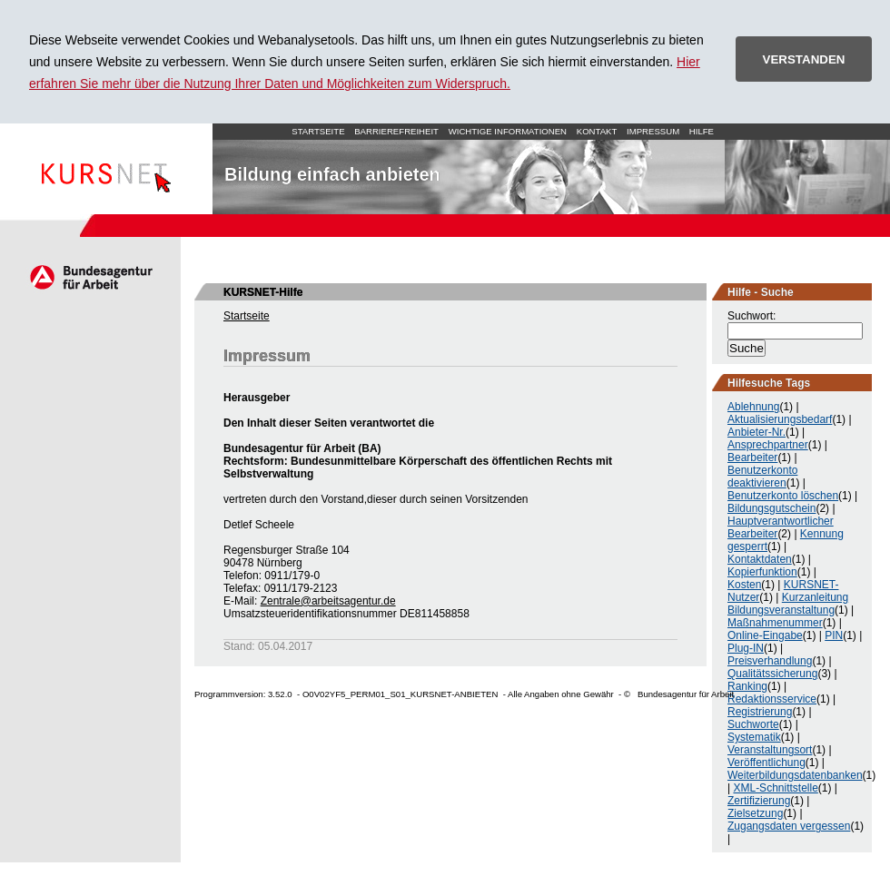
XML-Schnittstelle (775, 788)
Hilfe (701, 131)
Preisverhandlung (769, 661)
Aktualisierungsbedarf (779, 419)
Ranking (747, 686)
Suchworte (753, 724)
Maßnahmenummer (775, 622)
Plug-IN (745, 648)
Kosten (744, 584)
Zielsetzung (755, 813)
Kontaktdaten (759, 559)
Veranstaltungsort (769, 749)
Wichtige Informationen (508, 131)
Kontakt (597, 131)
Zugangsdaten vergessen (788, 826)
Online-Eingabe (765, 635)
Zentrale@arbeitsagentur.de (328, 601)
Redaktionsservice (771, 699)
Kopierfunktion (762, 572)
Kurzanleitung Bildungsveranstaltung (787, 603)
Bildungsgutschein (771, 508)
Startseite (106, 168)
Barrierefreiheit (396, 131)
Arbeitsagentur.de (90, 277)
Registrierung (759, 711)
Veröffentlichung (766, 762)
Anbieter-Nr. (756, 432)
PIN (834, 635)
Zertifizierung (758, 800)
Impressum (653, 131)
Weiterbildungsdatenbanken (795, 775)
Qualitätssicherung (772, 673)
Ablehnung (753, 406)
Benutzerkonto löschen (782, 495)
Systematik (754, 737)
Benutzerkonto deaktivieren (762, 476)
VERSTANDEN (804, 59)
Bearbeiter (752, 457)
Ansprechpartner (767, 444)
